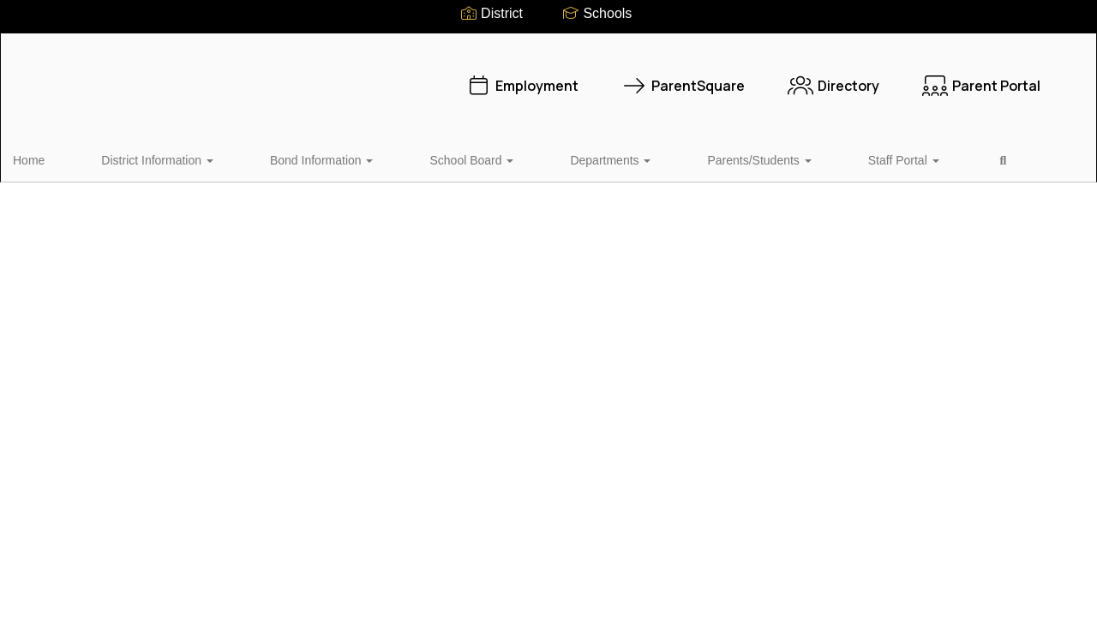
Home (55, 158)
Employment (469, 77)
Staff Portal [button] (745, 158)
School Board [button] (405, 158)
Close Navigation (892, 164)
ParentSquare (630, 77)
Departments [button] (513, 158)
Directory (781, 77)
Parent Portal (929, 77)
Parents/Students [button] (631, 158)
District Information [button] (153, 158)
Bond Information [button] (287, 158)
